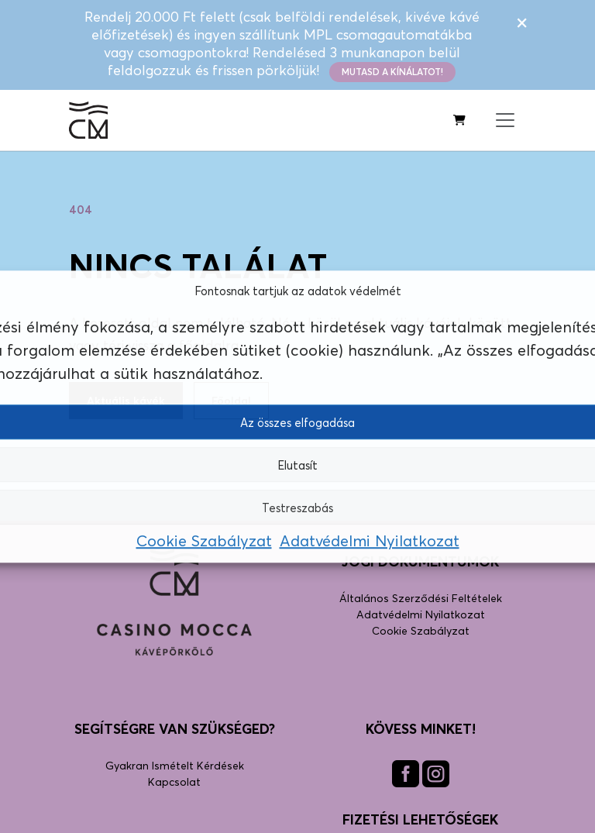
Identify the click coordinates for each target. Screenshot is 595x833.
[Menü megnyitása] (505, 120)
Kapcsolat (174, 781)
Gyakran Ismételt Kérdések (174, 765)
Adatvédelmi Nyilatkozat (369, 542)
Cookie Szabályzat (204, 542)
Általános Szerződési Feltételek (420, 597)
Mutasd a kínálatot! (392, 71)
